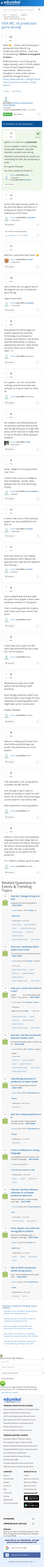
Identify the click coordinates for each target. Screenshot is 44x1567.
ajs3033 (25, 235)
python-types (35, 939)
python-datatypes (30, 925)
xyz (27, 175)
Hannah (30, 259)
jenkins (23, 1257)
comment (19, 114)
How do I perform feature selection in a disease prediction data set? (24, 1192)
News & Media (8, 1479)
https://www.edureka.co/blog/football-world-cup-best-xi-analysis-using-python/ (21, 82)
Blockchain (32, 1282)
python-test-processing (27, 928)
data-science (16, 1107)
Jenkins (30, 1242)
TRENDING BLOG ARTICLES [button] (19, 1524)
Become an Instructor (31, 1479)
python (6, 91)
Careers (26, 1475)
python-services (17, 932)
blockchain (15, 1296)
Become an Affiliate (30, 1482)
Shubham (29, 529)
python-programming (19, 970)
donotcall (29, 569)
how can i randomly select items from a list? (25, 948)
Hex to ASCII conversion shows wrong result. (23, 1269)
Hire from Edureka (30, 1489)
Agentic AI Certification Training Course (17, 1413)
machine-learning (18, 1221)
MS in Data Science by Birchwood (15, 1453)
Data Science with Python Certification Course (19, 1420)
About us (7, 1475)
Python (31, 910)
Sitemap (6, 1496)
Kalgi (26, 1011)
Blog (5, 1489)
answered (13, 175)
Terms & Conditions (10, 1549)
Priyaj (28, 442)
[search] (39, 9)
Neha (36, 1002)
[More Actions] (39, 114)
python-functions (17, 936)
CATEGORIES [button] (19, 1519)
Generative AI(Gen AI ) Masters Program (17, 1439)
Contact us (7, 1486)
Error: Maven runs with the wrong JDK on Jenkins (25, 1230)
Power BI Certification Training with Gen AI (18, 1423)
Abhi (13, 1212)
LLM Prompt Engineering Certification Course (19, 1416)
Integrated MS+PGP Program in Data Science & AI (21, 1449)
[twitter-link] (9, 1554)
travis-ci (14, 1182)
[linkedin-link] (13, 1554)
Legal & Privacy (24, 1549)
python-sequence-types (19, 939)
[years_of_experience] (22, 1373)
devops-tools (33, 1179)
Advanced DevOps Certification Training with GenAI (21, 1409)
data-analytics (17, 91)
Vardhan (28, 180)
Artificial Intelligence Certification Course (18, 1430)
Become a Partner (30, 1486)
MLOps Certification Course (13, 1427)
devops (14, 1179)
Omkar (13, 1288)
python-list (29, 932)
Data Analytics (33, 1093)
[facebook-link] (4, 1554)
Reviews (6, 1482)
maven (14, 1260)
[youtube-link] (18, 1554)
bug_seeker (31, 217)
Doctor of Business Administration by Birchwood (20, 1446)
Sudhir (24, 110)
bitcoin (25, 1296)
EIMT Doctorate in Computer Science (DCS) (18, 1467)
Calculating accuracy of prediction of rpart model (24, 1080)
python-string (16, 925)
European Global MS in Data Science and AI (18, 1463)
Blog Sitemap (8, 1500)
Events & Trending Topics (22, 103)
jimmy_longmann (9, 105)
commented (11, 235)
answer (8, 114)
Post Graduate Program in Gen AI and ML (18, 1442)
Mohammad (15, 916)
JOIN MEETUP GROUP (10, 1392)
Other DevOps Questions (20, 1170)
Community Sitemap (11, 1503)
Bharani (14, 1098)
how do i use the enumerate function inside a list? (26, 1036)
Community (8, 1493)
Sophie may (15, 1248)
